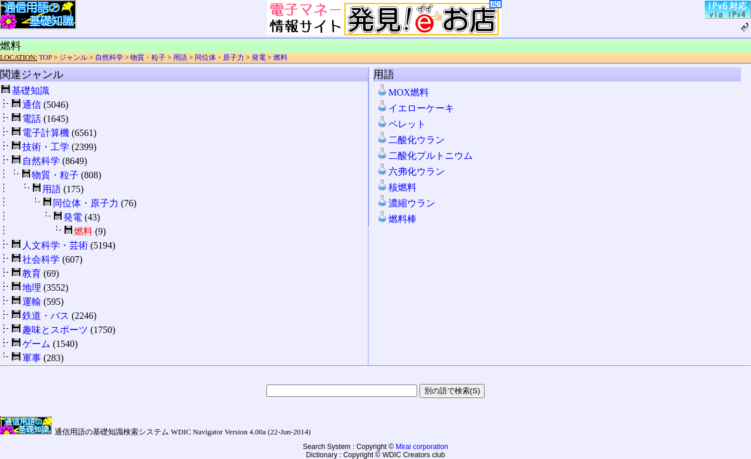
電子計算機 (45, 133)
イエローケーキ (415, 108)
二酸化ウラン (411, 140)
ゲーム (36, 344)
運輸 (31, 302)
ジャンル (73, 57)
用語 (180, 57)
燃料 (280, 57)
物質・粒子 (147, 57)
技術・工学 (45, 147)
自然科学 (109, 57)
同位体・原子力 (219, 57)
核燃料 (397, 187)
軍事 (31, 358)
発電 (259, 57)
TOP (45, 57)
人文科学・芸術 (55, 245)
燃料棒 (397, 219)
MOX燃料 (403, 92)
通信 (31, 105)
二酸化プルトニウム (425, 156)
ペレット (401, 124)
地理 (31, 288)
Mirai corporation (421, 447)
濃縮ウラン (406, 203)
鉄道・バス (45, 316)
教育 (31, 273)
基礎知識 (30, 91)
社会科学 (41, 259)
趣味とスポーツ (55, 330)
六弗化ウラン (411, 171)
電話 (31, 119)
